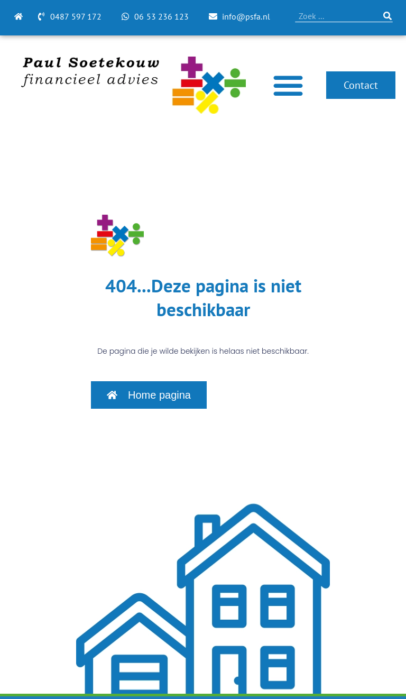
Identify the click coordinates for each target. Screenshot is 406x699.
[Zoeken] (387, 16)
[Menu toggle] (288, 85)
